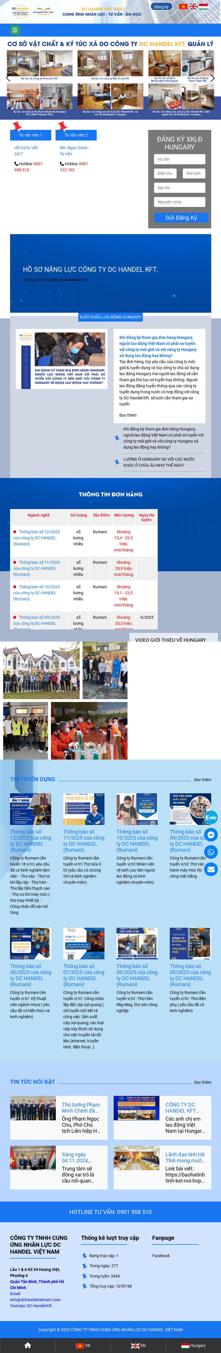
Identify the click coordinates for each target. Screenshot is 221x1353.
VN (83, 1346)
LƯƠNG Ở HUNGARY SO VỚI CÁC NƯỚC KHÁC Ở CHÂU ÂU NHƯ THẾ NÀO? (159, 462)
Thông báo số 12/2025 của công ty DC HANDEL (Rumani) (36, 538)
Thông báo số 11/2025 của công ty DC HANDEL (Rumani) (36, 568)
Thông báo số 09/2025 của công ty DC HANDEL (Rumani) (36, 623)
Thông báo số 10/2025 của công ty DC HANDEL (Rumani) (36, 593)
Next (212, 78)
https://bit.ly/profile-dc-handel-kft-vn (55, 280)
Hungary (193, 1346)
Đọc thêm (202, 779)
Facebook (161, 1255)
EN (138, 1346)
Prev (8, 78)
